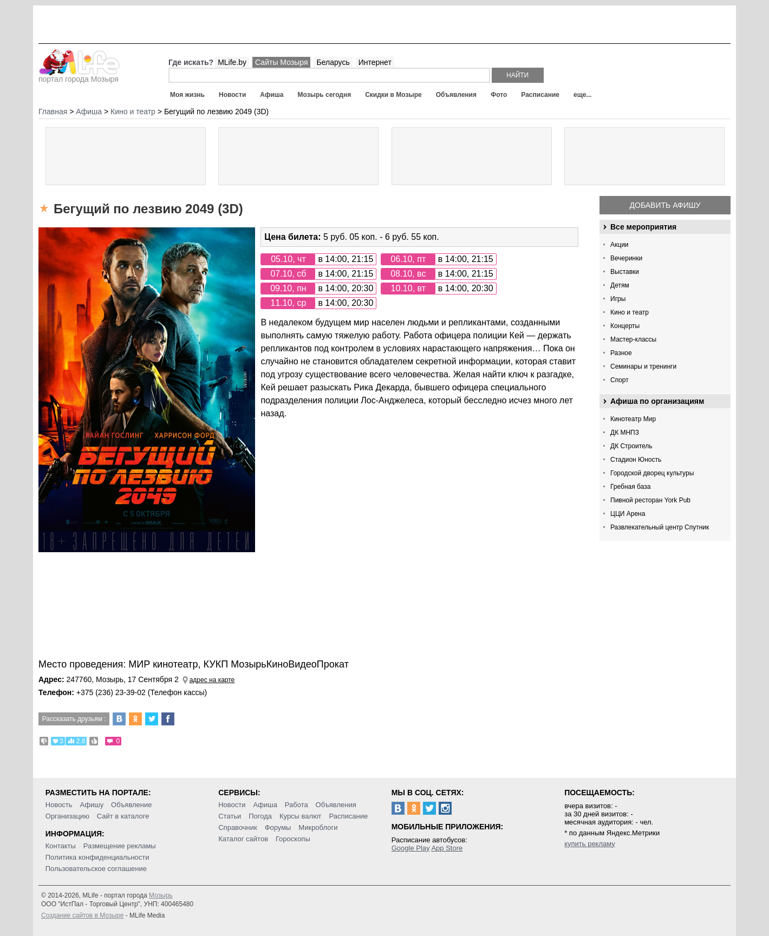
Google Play (411, 848)
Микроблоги (317, 827)
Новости (232, 95)
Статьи (229, 816)
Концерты (625, 326)
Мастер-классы (633, 339)
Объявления (456, 95)
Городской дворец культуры (652, 473)
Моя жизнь (187, 95)
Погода (260, 816)
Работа (296, 805)
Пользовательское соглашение (96, 869)
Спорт (619, 380)
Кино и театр (629, 312)
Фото (499, 95)
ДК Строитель (631, 446)
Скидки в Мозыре (393, 95)
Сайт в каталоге (123, 816)
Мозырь (161, 895)
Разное (621, 353)
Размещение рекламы (119, 846)
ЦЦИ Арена (627, 514)
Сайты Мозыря (281, 62)
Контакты (60, 846)
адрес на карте (212, 680)
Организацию (67, 816)
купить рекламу (589, 844)
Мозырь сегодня (324, 95)
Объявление (131, 805)
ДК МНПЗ (624, 432)
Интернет (375, 62)
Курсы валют (300, 816)
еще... (582, 95)
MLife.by (232, 62)
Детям (619, 285)
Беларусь (332, 62)
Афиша (271, 95)
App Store (446, 848)
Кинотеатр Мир (633, 419)
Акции (619, 244)
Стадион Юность (635, 459)
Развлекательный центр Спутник (659, 527)
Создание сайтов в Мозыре (82, 915)
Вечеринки (626, 258)
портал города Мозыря (79, 75)
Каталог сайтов (243, 839)
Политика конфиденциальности (97, 857)
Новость (59, 805)
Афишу (92, 805)
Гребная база (630, 486)
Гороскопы (293, 839)
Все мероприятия (643, 226)
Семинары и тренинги (643, 366)
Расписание (540, 95)
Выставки (624, 272)
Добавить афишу (665, 205)
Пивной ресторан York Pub (650, 500)
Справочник (237, 827)
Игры (617, 299)
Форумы (278, 827)
